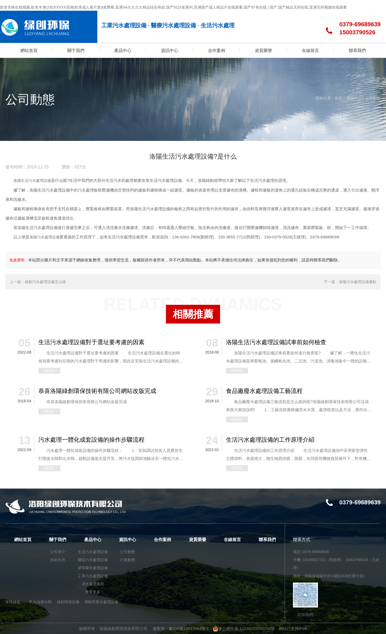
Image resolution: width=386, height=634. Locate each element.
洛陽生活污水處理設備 (32, 180)
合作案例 (162, 539)
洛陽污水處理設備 (44, 237)
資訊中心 (353, 98)
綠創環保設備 (68, 602)
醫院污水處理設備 (93, 560)
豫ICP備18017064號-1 (189, 628)
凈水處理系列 (92, 584)
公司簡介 (57, 552)
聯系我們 (267, 539)
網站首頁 (22, 539)
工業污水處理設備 (93, 576)
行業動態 (127, 560)
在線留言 (232, 539)
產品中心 (92, 539)
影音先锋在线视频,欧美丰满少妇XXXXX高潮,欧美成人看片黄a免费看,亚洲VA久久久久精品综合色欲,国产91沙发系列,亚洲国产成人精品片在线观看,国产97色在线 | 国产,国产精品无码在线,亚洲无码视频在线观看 (173, 7)
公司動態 (373, 98)
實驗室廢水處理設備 (101, 602)
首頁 (338, 98)
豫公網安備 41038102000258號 (244, 628)
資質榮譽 (197, 539)
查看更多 (92, 592)
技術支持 (57, 560)
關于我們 (57, 539)
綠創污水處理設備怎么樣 (45, 282)
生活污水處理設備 (93, 552)
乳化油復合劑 (40, 602)
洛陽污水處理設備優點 (357, 282)
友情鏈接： (14, 602)
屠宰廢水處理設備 (93, 568)
